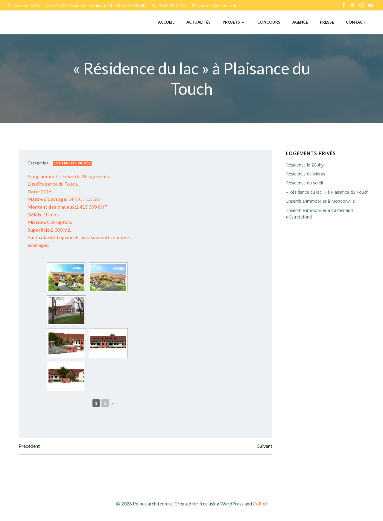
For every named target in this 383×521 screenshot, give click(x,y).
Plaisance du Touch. (53, 184)
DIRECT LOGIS (64, 199)
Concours (268, 22)
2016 (39, 191)
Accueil (166, 22)
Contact (355, 22)
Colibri (260, 503)
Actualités (198, 22)
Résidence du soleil (304, 183)
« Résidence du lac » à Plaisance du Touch (327, 192)
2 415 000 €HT (68, 207)
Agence (300, 22)
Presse (327, 22)
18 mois (44, 214)
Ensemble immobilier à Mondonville (320, 201)
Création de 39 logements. (69, 176)
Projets (234, 22)
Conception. (50, 222)
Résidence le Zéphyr (305, 165)
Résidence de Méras (305, 174)
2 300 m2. (49, 230)
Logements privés (72, 163)
